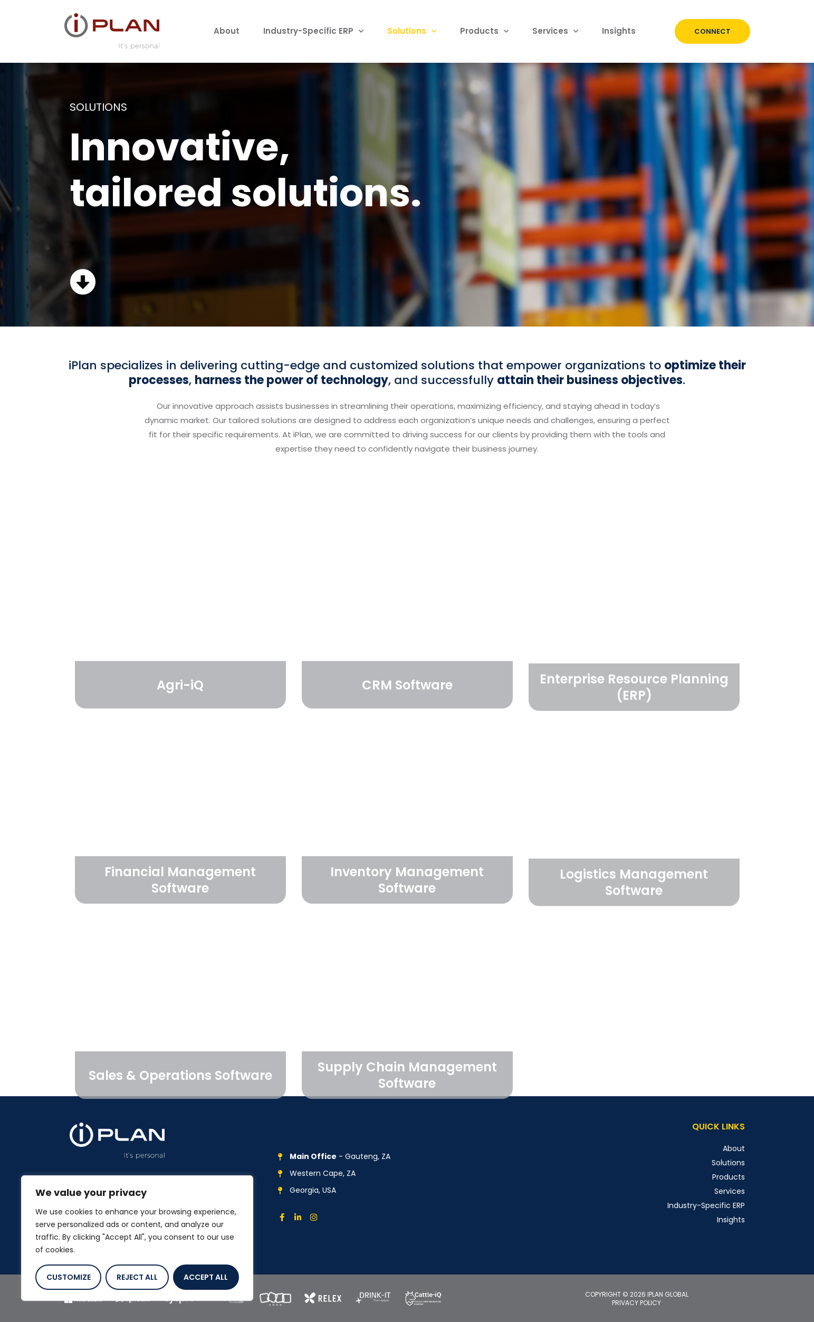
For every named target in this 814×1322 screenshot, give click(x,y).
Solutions (411, 31)
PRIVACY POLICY (636, 1302)
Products (484, 31)
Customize (68, 1277)
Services (555, 31)
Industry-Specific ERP (313, 31)
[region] (137, 1238)
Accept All (206, 1277)
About (227, 30)
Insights (619, 30)
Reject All (137, 1277)
